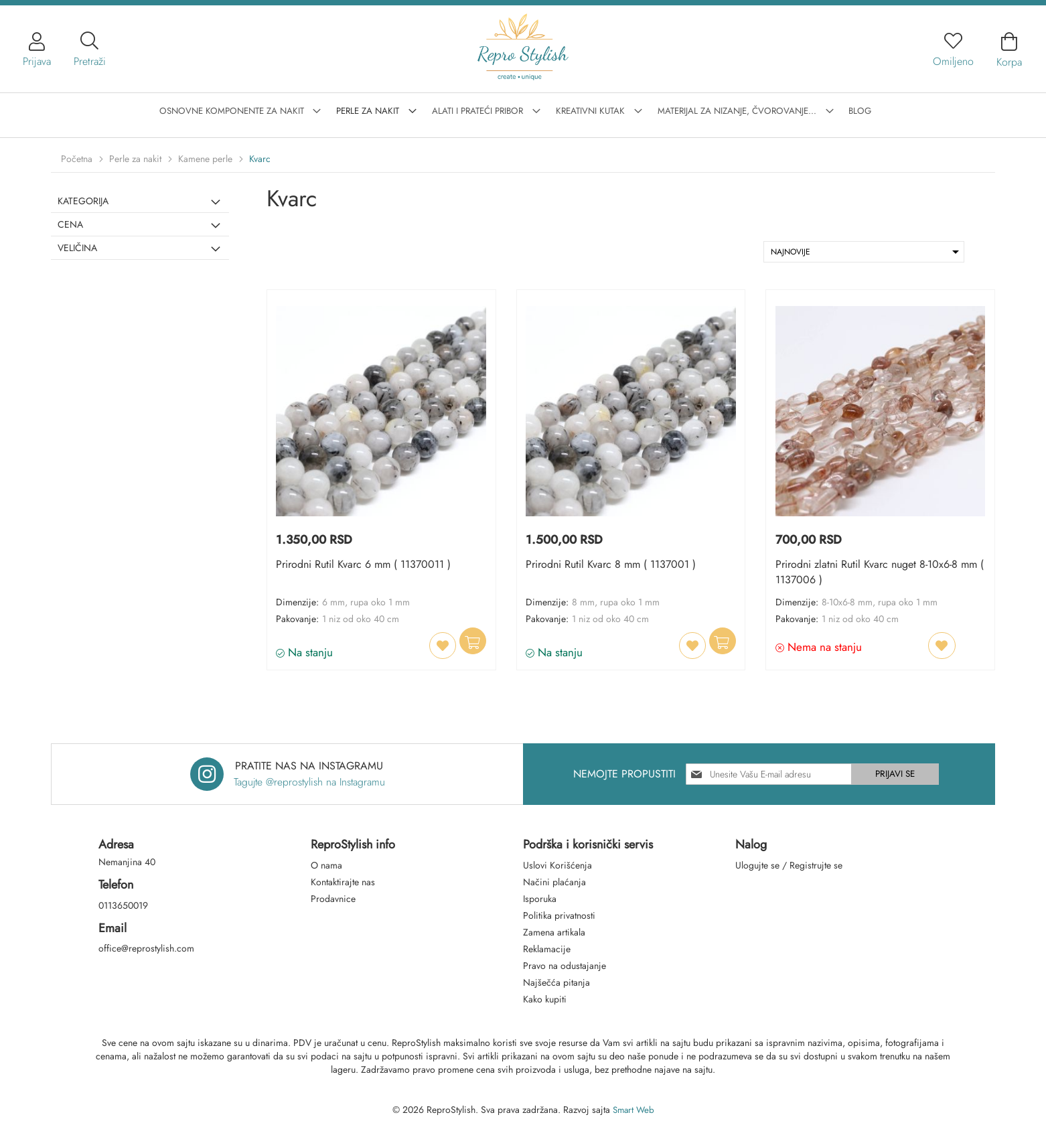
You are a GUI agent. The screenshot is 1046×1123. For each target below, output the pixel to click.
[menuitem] (250, 109)
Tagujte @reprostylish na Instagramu (309, 782)
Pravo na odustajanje (564, 965)
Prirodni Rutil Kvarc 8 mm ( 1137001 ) (612, 566)
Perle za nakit (136, 158)
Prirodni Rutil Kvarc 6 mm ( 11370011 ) (364, 566)
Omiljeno (953, 61)
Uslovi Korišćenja (557, 865)
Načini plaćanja (554, 882)
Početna (78, 158)
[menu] (523, 109)
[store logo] (523, 44)
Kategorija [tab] (83, 201)
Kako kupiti (545, 999)
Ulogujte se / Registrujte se (788, 865)
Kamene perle (206, 158)
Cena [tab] (70, 224)
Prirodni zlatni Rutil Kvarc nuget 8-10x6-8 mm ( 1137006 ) (877, 573)
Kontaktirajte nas (343, 882)
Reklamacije (547, 949)
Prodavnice (333, 898)
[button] (435, 645)
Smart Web (633, 1109)
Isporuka (539, 898)
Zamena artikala (554, 932)
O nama (326, 865)
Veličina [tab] (77, 247)
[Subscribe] (898, 774)
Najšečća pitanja (556, 982)
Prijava (37, 61)
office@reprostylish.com (146, 949)
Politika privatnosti (559, 915)
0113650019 (123, 905)
